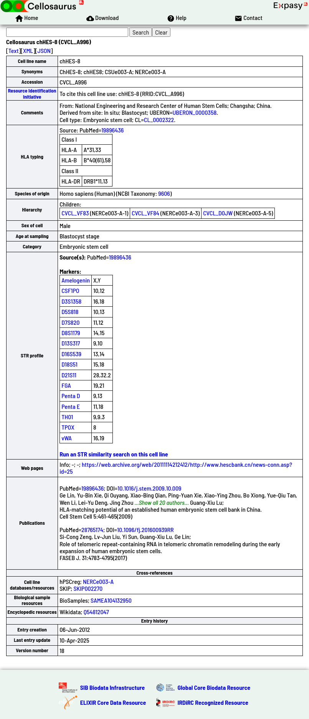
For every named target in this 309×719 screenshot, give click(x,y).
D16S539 (71, 353)
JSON (44, 50)
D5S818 (69, 311)
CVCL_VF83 (75, 213)
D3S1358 (71, 301)
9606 (164, 193)
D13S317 (70, 343)
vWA (66, 437)
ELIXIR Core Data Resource (113, 702)
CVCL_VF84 (145, 213)
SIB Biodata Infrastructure (112, 687)
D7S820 (70, 322)
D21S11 (68, 375)
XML (28, 50)
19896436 (112, 130)
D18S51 (69, 364)
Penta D (70, 395)
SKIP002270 (87, 588)
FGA (66, 385)
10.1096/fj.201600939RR (145, 529)
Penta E (70, 406)
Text (13, 50)
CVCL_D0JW (218, 213)
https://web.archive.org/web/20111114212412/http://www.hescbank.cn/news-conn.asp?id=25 (175, 468)
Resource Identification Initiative (32, 93)
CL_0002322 (159, 119)
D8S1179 (70, 332)
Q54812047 (96, 611)
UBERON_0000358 (195, 112)
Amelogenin (75, 280)
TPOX (67, 427)
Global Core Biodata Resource (214, 687)
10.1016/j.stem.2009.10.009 (149, 488)
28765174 (92, 529)
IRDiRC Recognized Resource (213, 702)
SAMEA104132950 (111, 600)
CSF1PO (70, 290)
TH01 (67, 416)
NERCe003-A (98, 581)
